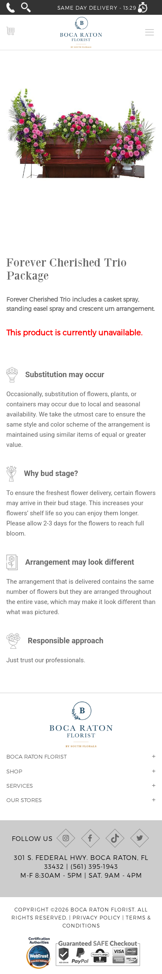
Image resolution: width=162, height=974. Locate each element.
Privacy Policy (97, 917)
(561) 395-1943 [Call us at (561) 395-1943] (94, 866)
